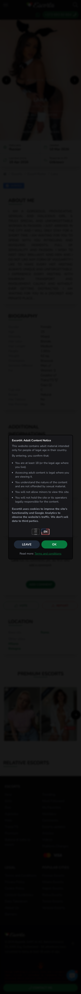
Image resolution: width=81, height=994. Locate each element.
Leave (27, 544)
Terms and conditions (48, 554)
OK (54, 544)
